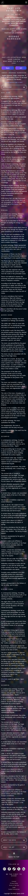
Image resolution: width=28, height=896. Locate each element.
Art (21, 68)
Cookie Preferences (14, 889)
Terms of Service (14, 885)
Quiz (7, 68)
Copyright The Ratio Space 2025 (14, 893)
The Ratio (4, 679)
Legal (14, 887)
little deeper (15, 204)
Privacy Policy (14, 883)
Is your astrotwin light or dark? (14, 82)
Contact (14, 881)
